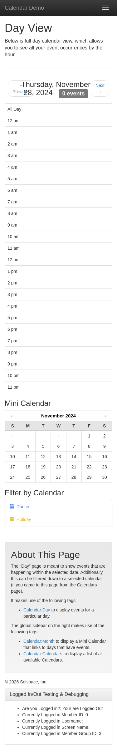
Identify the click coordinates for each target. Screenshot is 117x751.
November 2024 (58, 415)
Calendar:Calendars (42, 653)
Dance (19, 506)
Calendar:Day (36, 609)
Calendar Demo (24, 8)
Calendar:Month (39, 641)
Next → (100, 88)
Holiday (20, 519)
